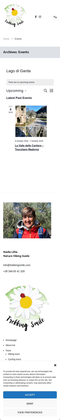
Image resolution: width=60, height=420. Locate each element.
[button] (55, 365)
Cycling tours (14, 359)
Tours (8, 350)
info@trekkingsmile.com (16, 265)
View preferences (30, 412)
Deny (30, 403)
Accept (30, 394)
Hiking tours (14, 354)
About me (10, 345)
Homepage (11, 340)
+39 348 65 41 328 (14, 271)
